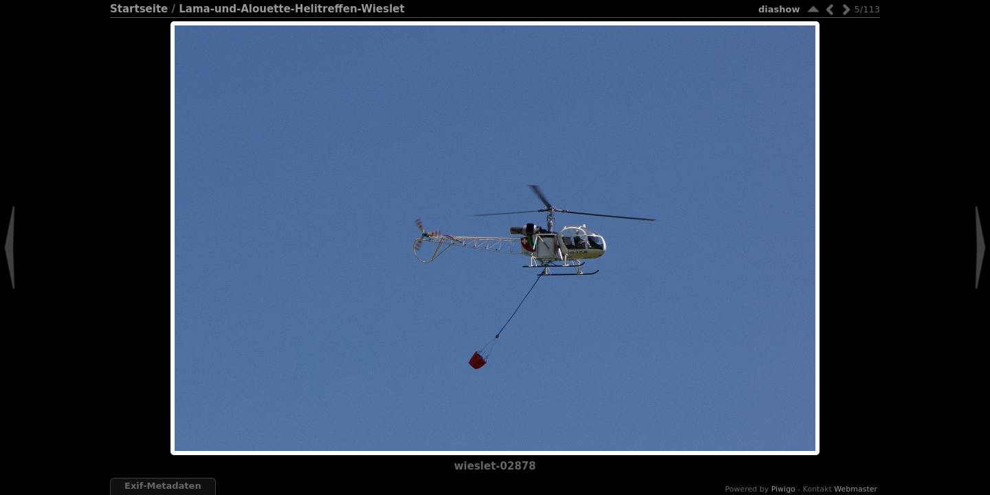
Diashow (779, 9)
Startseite (139, 9)
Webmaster (855, 489)
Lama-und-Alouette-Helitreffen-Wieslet (291, 9)
